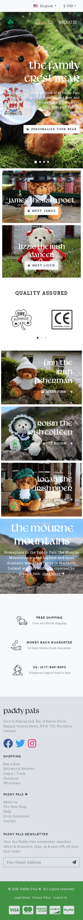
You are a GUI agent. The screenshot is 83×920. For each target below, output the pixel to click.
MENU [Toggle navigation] (68, 22)
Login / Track (14, 773)
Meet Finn (57, 392)
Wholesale (12, 783)
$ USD (68, 6)
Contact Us (60, 897)
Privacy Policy (41, 897)
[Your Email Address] (36, 862)
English (43, 6)
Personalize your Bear (51, 129)
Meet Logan (55, 499)
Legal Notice (22, 897)
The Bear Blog (15, 807)
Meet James (41, 210)
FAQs (7, 811)
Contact (9, 821)
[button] (35, 161)
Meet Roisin (55, 443)
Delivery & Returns (18, 768)
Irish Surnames (16, 816)
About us (10, 802)
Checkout (11, 778)
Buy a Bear (11, 764)
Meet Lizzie (42, 265)
